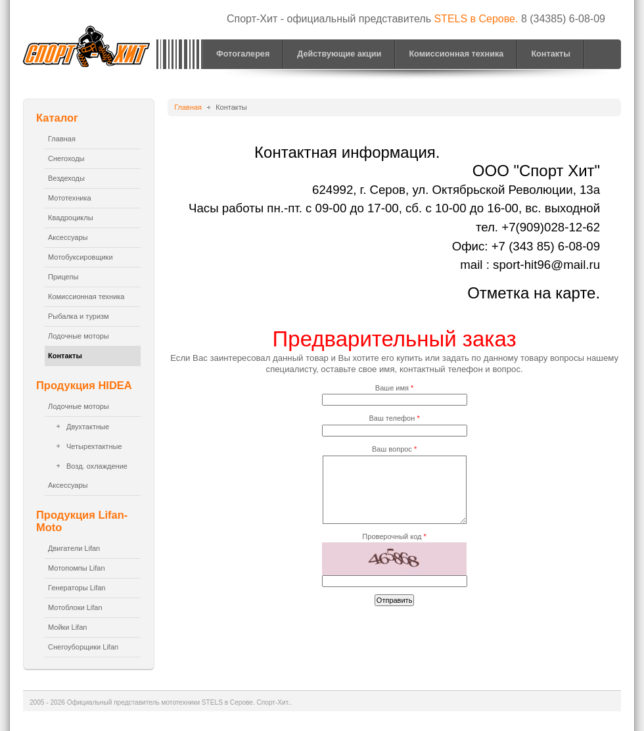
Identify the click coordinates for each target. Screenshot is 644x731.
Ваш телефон (394, 418)
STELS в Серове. (476, 18)
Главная (188, 107)
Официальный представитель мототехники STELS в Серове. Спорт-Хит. (88, 49)
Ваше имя (394, 388)
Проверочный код (394, 536)
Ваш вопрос (394, 449)
